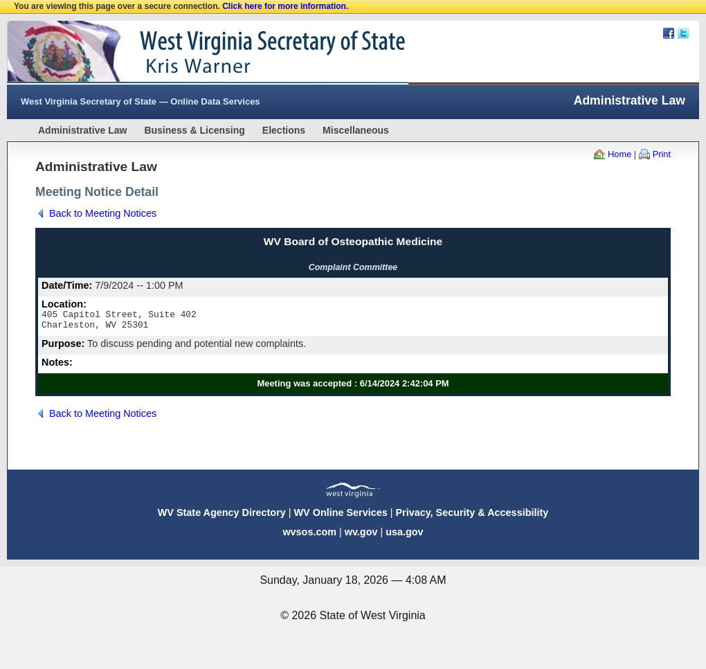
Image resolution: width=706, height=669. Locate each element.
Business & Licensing (194, 130)
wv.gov (361, 536)
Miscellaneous (356, 130)
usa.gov (404, 536)
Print (662, 154)
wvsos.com (309, 536)
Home (619, 154)
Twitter (683, 33)
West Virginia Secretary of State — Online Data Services (140, 101)
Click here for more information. (285, 6)
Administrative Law (82, 130)
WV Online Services (341, 516)
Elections (283, 130)
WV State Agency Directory (222, 516)
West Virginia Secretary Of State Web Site (185, 52)
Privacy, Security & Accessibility (471, 516)
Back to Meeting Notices (102, 213)
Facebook (668, 33)
